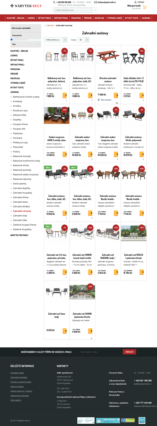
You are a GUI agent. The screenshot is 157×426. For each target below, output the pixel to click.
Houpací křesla (20, 124)
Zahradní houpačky (22, 192)
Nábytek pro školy (19, 235)
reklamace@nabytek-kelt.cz (145, 406)
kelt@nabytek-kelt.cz (107, 2)
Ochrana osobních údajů (20, 382)
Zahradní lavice (20, 201)
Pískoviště (18, 147)
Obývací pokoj (61, 18)
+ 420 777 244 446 (143, 402)
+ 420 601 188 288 (63, 2)
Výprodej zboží (114, 18)
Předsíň (88, 18)
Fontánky (17, 101)
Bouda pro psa (20, 110)
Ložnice (31, 18)
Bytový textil (132, 18)
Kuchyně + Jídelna (15, 18)
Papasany (18, 133)
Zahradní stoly (20, 215)
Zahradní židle (20, 220)
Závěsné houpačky (22, 229)
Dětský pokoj (44, 18)
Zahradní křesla (20, 197)
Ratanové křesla (21, 165)
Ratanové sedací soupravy (25, 174)
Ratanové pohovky (22, 169)
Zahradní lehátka (21, 206)
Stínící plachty (19, 183)
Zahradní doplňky (21, 188)
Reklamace (15, 400)
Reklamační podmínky (19, 395)
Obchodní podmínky (18, 377)
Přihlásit (139, 2)
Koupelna (99, 18)
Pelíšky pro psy (20, 142)
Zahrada (146, 18)
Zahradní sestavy (22, 211)
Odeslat (129, 352)
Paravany (17, 137)
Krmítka (17, 105)
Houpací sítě (19, 128)
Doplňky (17, 119)
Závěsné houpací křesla (24, 224)
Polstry (16, 151)
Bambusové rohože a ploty (26, 96)
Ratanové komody (22, 156)
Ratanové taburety (22, 179)
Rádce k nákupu (17, 386)
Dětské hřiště (19, 115)
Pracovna (76, 18)
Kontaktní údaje (17, 373)
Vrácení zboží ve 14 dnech (21, 391)
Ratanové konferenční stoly (26, 160)
